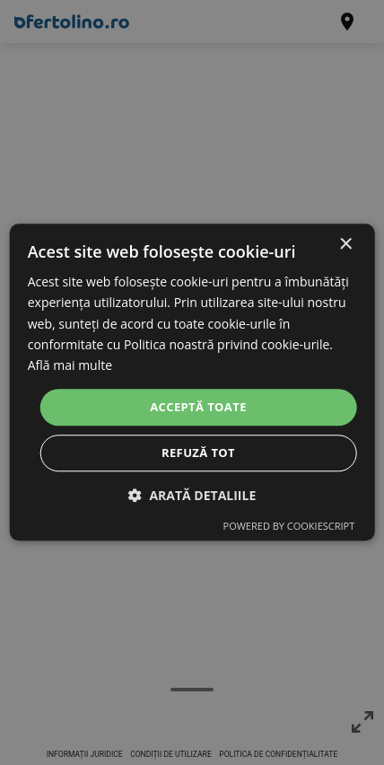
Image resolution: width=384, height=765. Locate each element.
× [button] (345, 244)
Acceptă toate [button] (198, 407)
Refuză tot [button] (198, 453)
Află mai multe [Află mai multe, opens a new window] (70, 365)
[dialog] (192, 382)
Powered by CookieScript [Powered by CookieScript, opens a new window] (289, 526)
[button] (192, 496)
